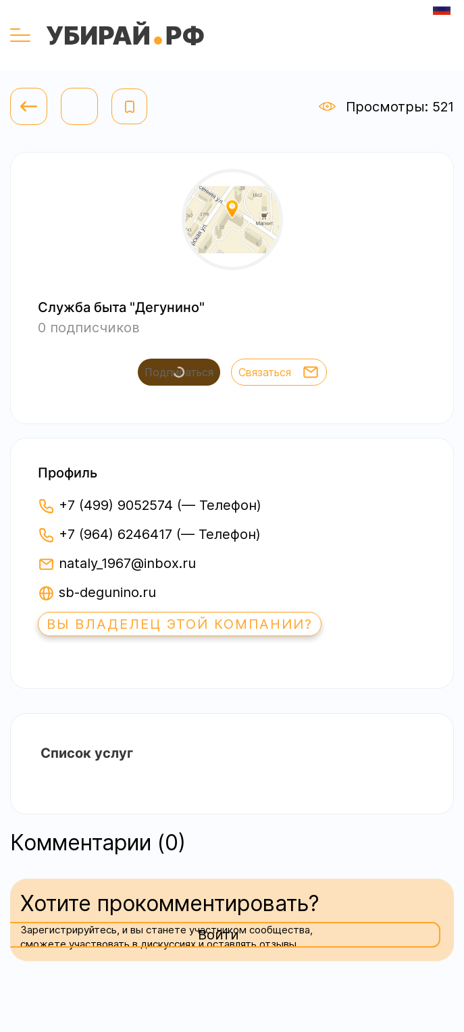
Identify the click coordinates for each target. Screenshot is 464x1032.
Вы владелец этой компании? (180, 624)
